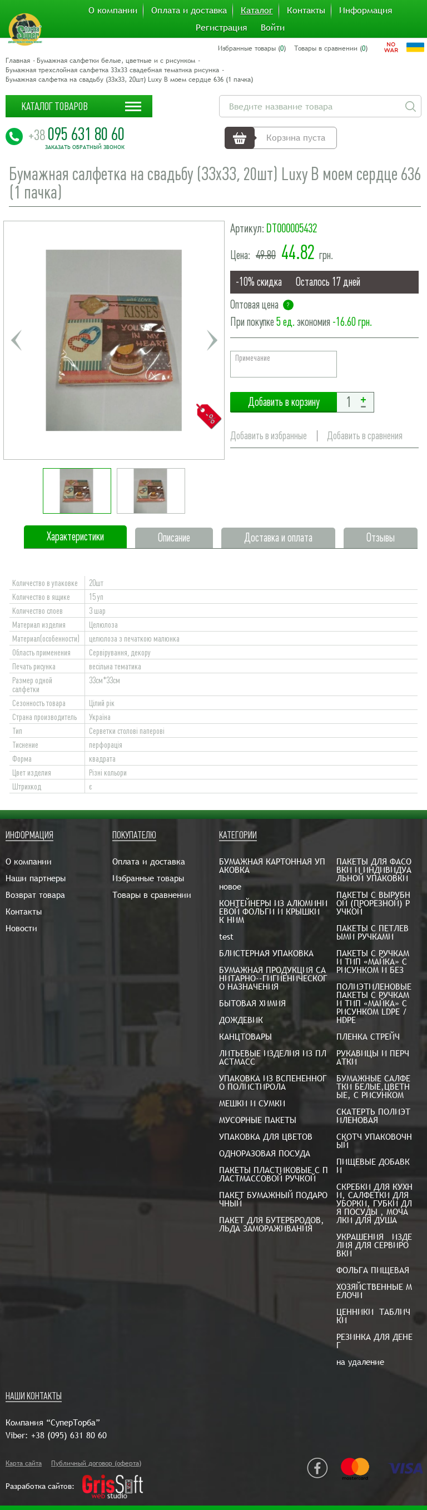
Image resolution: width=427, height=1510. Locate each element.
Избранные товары (148, 878)
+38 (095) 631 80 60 (69, 1435)
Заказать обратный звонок (85, 147)
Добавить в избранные (268, 435)
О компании (112, 10)
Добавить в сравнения (365, 435)
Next (211, 340)
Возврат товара (35, 895)
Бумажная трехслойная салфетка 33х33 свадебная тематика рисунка (112, 70)
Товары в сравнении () (331, 48)
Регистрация (221, 27)
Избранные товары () (252, 48)
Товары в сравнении (151, 895)
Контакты (306, 10)
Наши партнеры (36, 878)
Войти (273, 27)
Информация (365, 10)
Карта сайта (24, 1463)
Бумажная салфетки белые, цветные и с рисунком (116, 60)
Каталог (257, 10)
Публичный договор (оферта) (96, 1463)
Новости (21, 928)
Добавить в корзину (283, 402)
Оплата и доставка (189, 10)
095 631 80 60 (76, 134)
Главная (18, 60)
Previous (16, 340)
